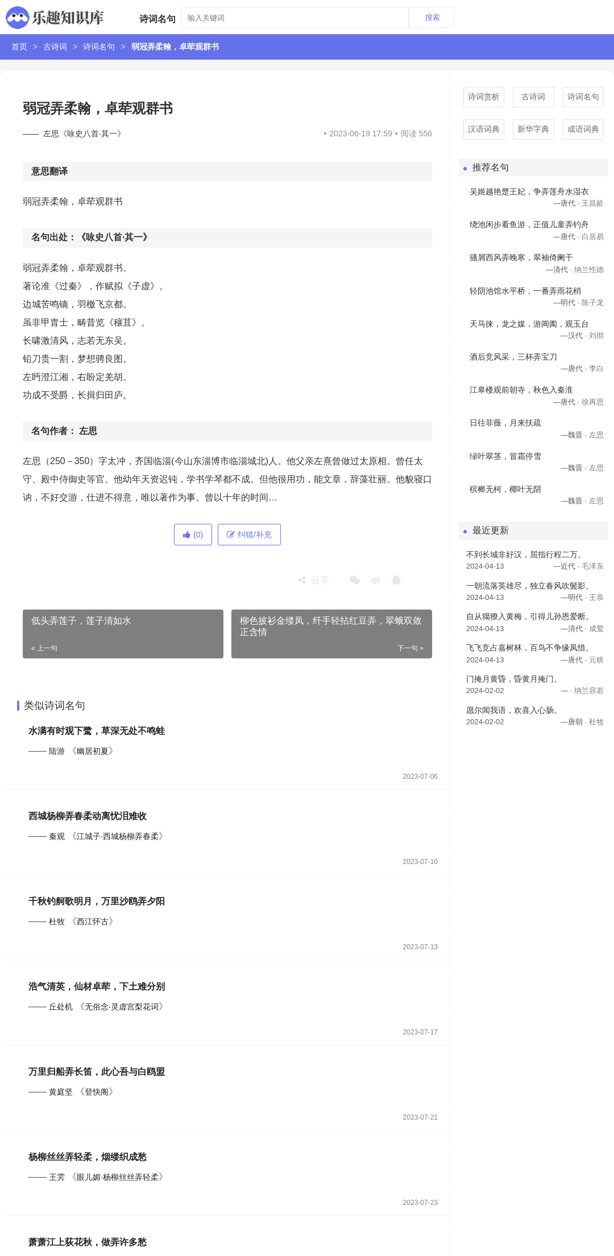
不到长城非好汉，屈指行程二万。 (526, 554)
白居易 (593, 236)
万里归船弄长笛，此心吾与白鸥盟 (96, 1071)
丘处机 (61, 1006)
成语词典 (583, 128)
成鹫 (596, 628)
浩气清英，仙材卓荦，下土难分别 (96, 986)
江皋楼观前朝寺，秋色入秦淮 (521, 389)
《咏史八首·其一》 (114, 237)
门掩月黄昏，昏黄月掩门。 (514, 678)
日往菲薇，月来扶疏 (505, 422)
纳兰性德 (589, 269)
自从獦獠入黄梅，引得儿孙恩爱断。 (530, 616)
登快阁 (97, 1091)
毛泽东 (593, 566)
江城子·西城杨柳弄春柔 (118, 836)
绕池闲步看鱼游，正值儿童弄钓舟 (529, 224)
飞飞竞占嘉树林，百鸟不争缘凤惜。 (530, 647)
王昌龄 (593, 203)
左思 (88, 431)
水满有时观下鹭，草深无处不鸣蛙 (96, 731)
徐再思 (593, 402)
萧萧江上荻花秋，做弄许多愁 (87, 1242)
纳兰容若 (589, 690)
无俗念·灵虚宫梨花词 (122, 1006)
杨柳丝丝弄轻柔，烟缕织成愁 (87, 1157)
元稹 (596, 660)
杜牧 (57, 921)
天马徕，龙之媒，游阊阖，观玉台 (529, 323)
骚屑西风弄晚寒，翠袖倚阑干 (521, 257)
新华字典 (533, 128)
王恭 (596, 597)
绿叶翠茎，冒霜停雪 (505, 456)
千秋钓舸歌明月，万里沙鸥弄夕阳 (96, 901)
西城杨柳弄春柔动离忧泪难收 (87, 816)
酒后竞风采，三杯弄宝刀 (513, 356)
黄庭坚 (61, 1091)
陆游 (57, 751)
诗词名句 (99, 46)
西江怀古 (93, 921)
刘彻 (596, 335)
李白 (596, 368)
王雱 (57, 1177)
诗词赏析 (484, 96)
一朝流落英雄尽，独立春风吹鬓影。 (530, 585)
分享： (318, 580)
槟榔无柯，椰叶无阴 (505, 489)
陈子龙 (593, 302)
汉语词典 (484, 128)
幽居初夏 (93, 751)
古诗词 (55, 46)
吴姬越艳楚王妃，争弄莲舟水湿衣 (529, 191)
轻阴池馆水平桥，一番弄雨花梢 (525, 290)
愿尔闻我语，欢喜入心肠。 (514, 710)
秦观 (57, 836)
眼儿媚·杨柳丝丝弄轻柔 (118, 1177)
